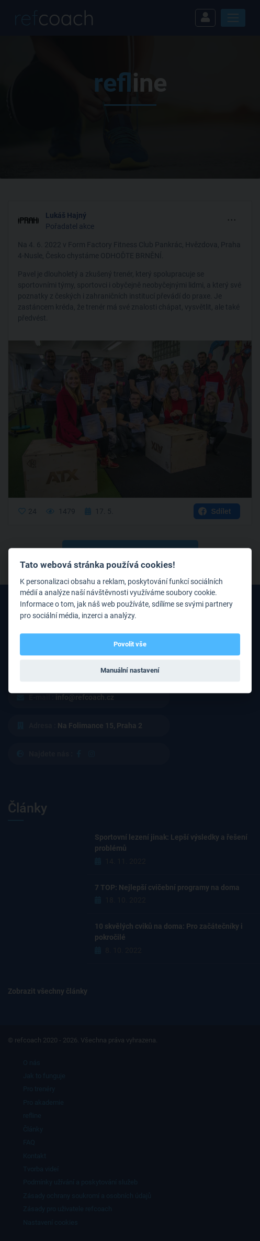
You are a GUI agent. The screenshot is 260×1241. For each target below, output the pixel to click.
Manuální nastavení (130, 670)
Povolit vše (130, 644)
